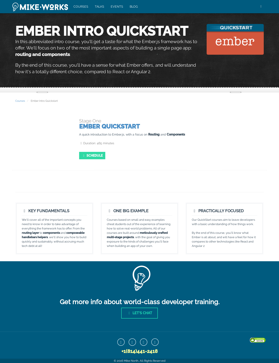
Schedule (92, 155)
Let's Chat (139, 313)
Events (116, 6)
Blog (133, 6)
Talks (99, 6)
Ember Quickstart (109, 126)
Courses (80, 6)
